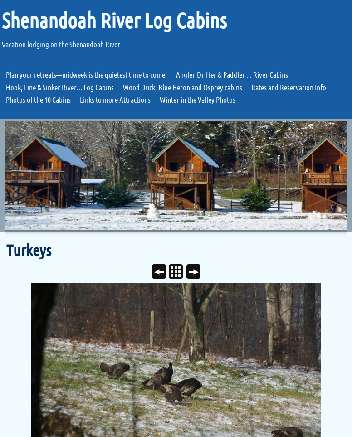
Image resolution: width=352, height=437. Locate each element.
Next (197, 272)
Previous (163, 272)
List (179, 272)
